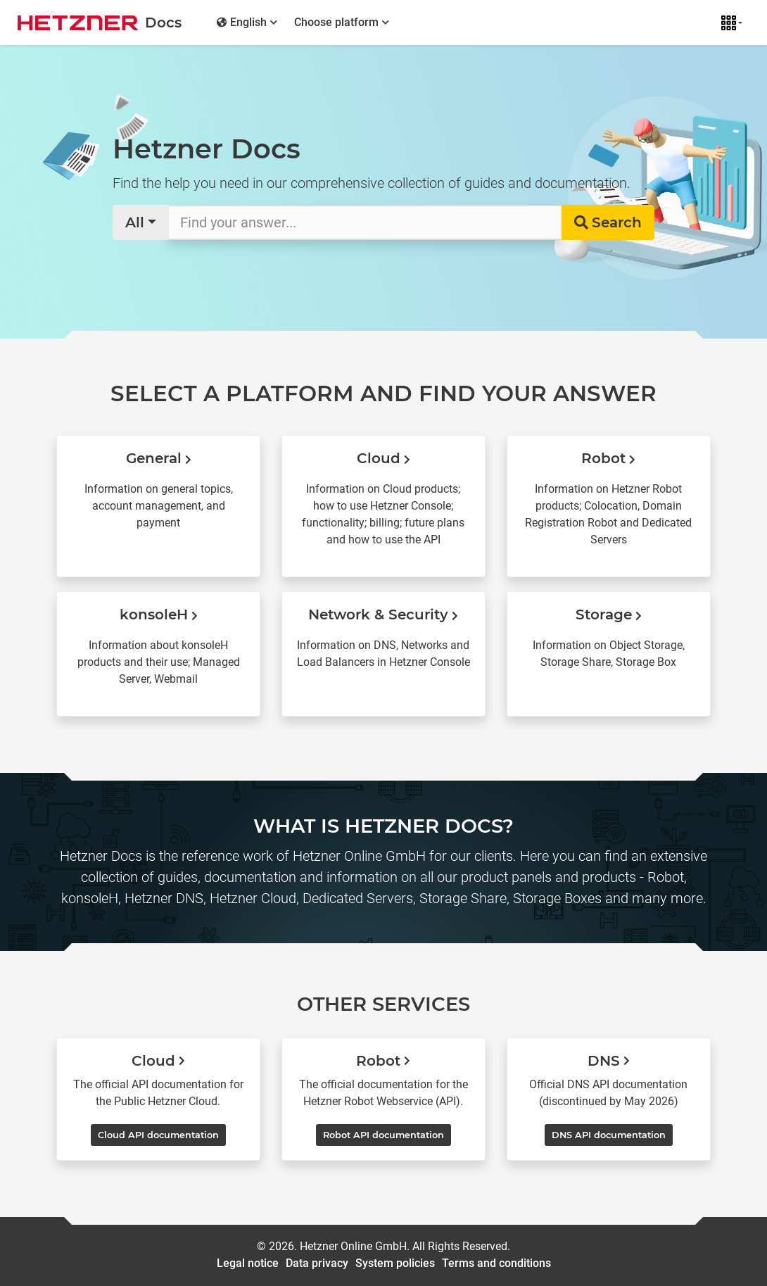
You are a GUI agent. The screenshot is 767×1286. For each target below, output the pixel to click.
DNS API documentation (609, 1135)
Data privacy (317, 1263)
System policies (395, 1263)
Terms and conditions (496, 1263)
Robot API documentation (383, 1135)
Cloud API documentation (158, 1135)
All (134, 222)
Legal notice (248, 1263)
